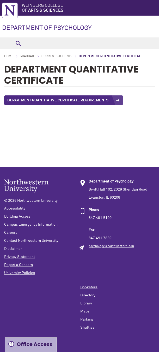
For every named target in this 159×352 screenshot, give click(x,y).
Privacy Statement (19, 257)
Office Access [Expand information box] (34, 344)
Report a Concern (18, 265)
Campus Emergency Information (31, 224)
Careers (10, 232)
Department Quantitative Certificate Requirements (57, 100)
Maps (84, 311)
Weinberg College (90, 8)
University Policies (19, 273)
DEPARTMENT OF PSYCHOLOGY (47, 28)
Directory (87, 295)
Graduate (27, 56)
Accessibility (14, 208)
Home (9, 56)
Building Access (17, 216)
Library (86, 303)
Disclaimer (13, 249)
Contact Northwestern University (31, 241)
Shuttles (87, 327)
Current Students (56, 56)
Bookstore (88, 287)
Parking (86, 319)
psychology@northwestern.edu (111, 246)
